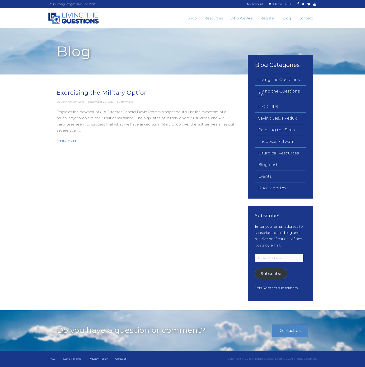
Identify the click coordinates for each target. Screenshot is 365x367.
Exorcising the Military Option (102, 92)
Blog (287, 18)
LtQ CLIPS (268, 106)
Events (264, 176)
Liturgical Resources (278, 153)
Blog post (268, 165)
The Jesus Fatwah (275, 141)
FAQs (51, 358)
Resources (213, 18)
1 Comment (125, 101)
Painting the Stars (276, 130)
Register (267, 18)
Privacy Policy (98, 358)
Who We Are (241, 18)
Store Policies (72, 358)
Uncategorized (273, 188)
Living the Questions (279, 79)
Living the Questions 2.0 (279, 93)
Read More (67, 140)
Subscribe (271, 273)
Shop (192, 18)
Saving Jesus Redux (277, 118)
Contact (306, 18)
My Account (255, 4)
